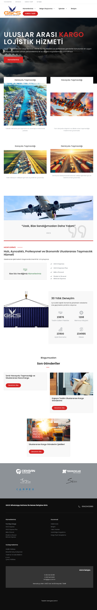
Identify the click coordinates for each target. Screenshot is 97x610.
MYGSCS (18, 2)
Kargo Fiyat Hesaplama (58, 535)
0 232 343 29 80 (49, 575)
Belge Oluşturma (48, 9)
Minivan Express (11, 537)
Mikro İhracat (10, 532)
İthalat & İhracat (11, 535)
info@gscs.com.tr (49, 579)
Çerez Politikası (10, 559)
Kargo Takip (29, 2)
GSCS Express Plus (11, 529)
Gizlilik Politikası (10, 549)
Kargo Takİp (30, 13)
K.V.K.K (8, 557)
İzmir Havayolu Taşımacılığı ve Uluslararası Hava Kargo (20, 376)
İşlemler (64, 9)
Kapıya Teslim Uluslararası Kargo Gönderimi (68, 399)
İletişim (39, 2)
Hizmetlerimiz (30, 9)
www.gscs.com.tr (52, 601)
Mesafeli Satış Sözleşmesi (14, 552)
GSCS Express (10, 527)
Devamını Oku (13, 385)
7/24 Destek (8, 2)
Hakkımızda (54, 524)
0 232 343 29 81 (49, 577)
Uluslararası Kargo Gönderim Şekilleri (47, 444)
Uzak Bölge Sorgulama (58, 532)
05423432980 (87, 506)
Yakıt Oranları (55, 529)
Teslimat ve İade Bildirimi (14, 555)
